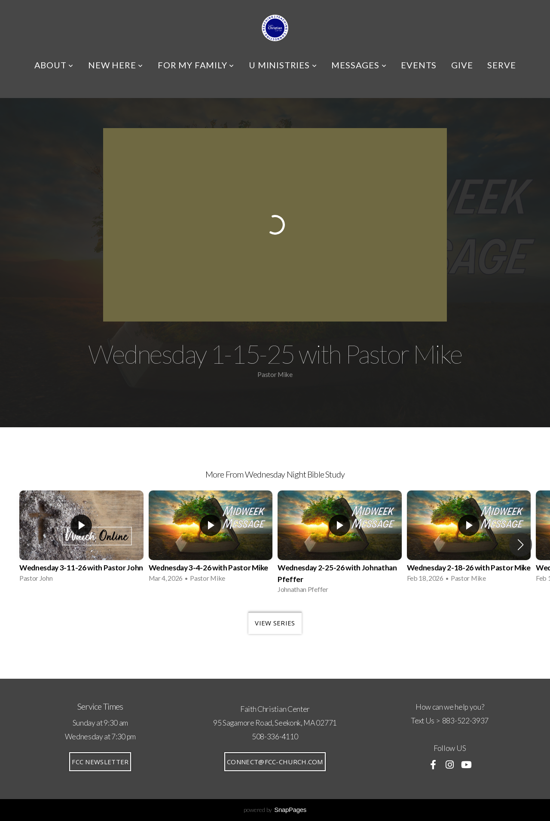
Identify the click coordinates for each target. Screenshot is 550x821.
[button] (520, 544)
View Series (275, 623)
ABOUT (54, 65)
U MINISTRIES (283, 65)
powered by (275, 809)
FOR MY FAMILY (196, 65)
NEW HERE (115, 65)
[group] (81, 539)
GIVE (462, 65)
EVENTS (419, 65)
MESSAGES (358, 65)
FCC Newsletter (100, 761)
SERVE (501, 65)
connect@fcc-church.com (275, 761)
